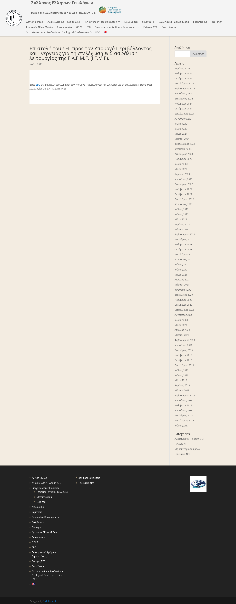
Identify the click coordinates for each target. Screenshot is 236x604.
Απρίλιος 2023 (182, 174)
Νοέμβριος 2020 (183, 299)
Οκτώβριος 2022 (183, 194)
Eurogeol (41, 501)
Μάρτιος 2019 (182, 390)
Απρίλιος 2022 (182, 224)
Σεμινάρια (148, 22)
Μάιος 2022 (181, 219)
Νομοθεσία (131, 22)
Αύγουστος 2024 (184, 118)
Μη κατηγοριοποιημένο (187, 448)
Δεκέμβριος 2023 (184, 153)
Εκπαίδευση (168, 27)
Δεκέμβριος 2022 (184, 184)
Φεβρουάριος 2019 (185, 395)
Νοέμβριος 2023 (183, 158)
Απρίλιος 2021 (182, 279)
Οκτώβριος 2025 (183, 78)
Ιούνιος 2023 (181, 163)
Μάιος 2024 (181, 133)
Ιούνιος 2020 (181, 319)
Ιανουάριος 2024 (183, 148)
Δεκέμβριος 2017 (184, 415)
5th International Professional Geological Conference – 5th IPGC (63, 32)
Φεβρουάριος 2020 (185, 340)
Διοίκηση (216, 22)
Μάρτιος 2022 (182, 229)
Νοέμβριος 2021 (183, 244)
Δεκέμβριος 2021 (184, 239)
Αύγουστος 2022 (184, 204)
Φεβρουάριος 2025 (185, 88)
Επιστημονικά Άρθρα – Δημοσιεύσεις (117, 27)
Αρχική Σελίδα (34, 22)
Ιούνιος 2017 (181, 425)
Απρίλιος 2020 (182, 329)
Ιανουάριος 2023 (183, 179)
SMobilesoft (49, 601)
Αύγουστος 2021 (184, 259)
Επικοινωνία (64, 27)
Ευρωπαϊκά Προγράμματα (173, 22)
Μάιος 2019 (181, 380)
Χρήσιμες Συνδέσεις (89, 477)
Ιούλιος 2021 (181, 264)
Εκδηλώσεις (200, 22)
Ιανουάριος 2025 (183, 93)
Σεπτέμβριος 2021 (184, 254)
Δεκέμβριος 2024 (184, 98)
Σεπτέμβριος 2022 (184, 199)
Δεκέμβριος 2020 (184, 294)
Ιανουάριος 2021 (183, 289)
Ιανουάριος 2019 (183, 400)
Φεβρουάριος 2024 (185, 143)
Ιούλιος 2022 (181, 209)
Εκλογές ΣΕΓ (150, 27)
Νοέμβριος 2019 (183, 355)
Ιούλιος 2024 (181, 123)
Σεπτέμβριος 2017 (184, 420)
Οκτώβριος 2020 (183, 304)
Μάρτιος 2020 (182, 334)
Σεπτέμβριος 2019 (184, 365)
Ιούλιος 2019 (181, 370)
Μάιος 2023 (181, 169)
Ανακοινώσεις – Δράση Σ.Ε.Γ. (64, 22)
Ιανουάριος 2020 (183, 345)
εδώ (38, 84)
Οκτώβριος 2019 (183, 360)
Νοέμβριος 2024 (183, 103)
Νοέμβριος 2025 (183, 73)
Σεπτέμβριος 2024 (184, 113)
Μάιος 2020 (181, 324)
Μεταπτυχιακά (44, 496)
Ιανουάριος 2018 (183, 410)
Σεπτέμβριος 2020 (184, 309)
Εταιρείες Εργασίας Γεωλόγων (53, 491)
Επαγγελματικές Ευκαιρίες (101, 22)
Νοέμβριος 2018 (183, 405)
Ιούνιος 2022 (181, 214)
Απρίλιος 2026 (182, 68)
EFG (89, 27)
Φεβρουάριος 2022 (185, 234)
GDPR (79, 27)
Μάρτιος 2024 (182, 138)
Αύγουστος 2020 (184, 314)
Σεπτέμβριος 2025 (184, 83)
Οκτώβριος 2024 (183, 108)
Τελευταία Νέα (182, 454)
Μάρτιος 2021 (182, 284)
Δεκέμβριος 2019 (184, 350)
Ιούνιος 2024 (181, 128)
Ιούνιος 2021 (181, 269)
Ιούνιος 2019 (181, 375)
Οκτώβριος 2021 (183, 249)
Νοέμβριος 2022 (183, 189)
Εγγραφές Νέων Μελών (39, 27)
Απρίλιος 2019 (182, 385)
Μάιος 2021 (181, 274)
